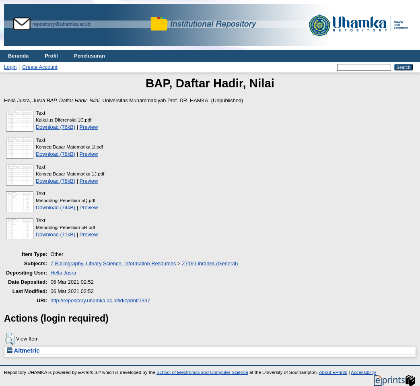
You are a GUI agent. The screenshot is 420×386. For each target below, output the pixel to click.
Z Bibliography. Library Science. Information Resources (113, 263)
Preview (89, 127)
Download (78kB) (55, 154)
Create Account (40, 67)
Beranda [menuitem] (18, 56)
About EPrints (333, 372)
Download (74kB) (55, 207)
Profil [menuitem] (51, 56)
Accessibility (363, 372)
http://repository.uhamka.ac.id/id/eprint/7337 (100, 300)
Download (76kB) (55, 127)
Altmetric (23, 350)
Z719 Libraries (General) (210, 263)
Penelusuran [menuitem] (89, 56)
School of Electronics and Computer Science (202, 372)
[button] (9, 339)
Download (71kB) (55, 234)
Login (10, 67)
